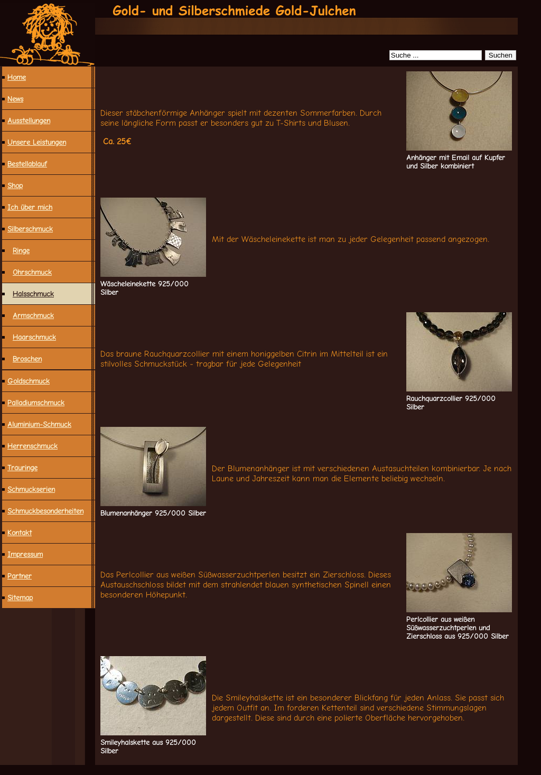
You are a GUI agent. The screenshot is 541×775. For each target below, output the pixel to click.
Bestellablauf (27, 164)
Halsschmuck (33, 294)
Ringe (21, 250)
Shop (15, 185)
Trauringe (22, 467)
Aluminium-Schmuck (39, 424)
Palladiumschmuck (35, 402)
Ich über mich (29, 207)
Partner (19, 576)
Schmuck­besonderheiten (45, 511)
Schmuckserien (31, 489)
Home (16, 77)
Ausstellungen (28, 120)
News (15, 99)
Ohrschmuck (32, 272)
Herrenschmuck (32, 446)
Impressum (25, 554)
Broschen (27, 358)
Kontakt (19, 532)
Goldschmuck (28, 381)
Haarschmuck (34, 337)
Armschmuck (33, 315)
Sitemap (20, 597)
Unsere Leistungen (36, 142)
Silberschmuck (30, 229)
